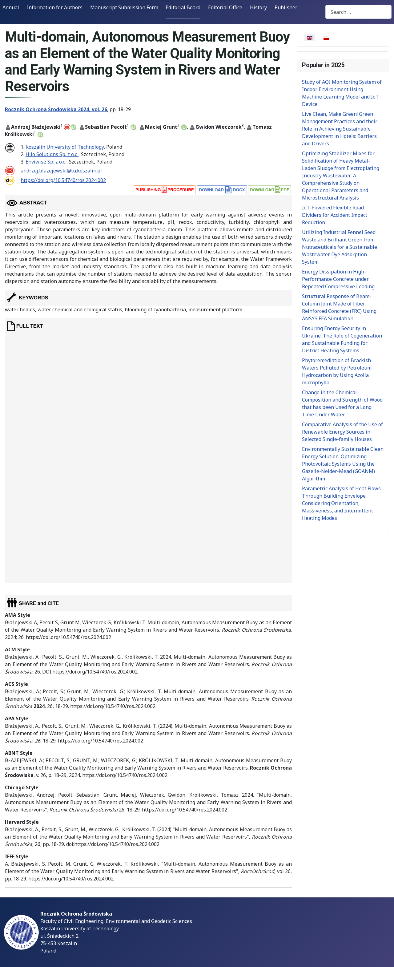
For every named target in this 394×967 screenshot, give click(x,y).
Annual (10, 7)
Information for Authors (54, 7)
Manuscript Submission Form (124, 7)
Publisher (286, 7)
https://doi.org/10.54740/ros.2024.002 (63, 180)
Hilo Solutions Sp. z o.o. (52, 154)
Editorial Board (183, 7)
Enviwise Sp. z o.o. (46, 161)
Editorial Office (225, 7)
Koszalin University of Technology (65, 147)
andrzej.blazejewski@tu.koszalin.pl (61, 170)
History (258, 7)
